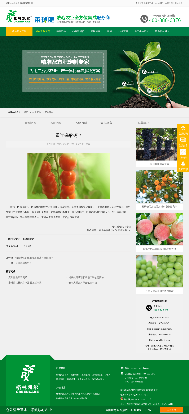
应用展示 (95, 31)
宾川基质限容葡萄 (17, 277)
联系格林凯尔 (162, 31)
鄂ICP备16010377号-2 (138, 395)
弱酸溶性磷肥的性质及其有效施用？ (34, 257)
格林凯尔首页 (43, 31)
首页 (26, 112)
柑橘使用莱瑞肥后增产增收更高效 (86, 277)
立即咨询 (171, 410)
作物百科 (81, 123)
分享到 (26, 246)
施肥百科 (56, 123)
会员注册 (169, 3)
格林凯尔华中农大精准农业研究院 (71, 398)
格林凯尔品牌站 (63, 394)
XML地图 (159, 3)
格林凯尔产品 (19, 31)
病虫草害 (106, 123)
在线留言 (183, 145)
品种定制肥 (78, 31)
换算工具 (149, 3)
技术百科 (123, 31)
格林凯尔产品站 (79, 394)
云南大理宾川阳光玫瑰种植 (83, 282)
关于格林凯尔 (142, 31)
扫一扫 (183, 157)
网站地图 (178, 3)
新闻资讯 (71, 379)
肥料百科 (49, 112)
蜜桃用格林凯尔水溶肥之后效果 (24, 282)
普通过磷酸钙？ (23, 263)
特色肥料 (75, 375)
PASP (109, 31)
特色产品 (61, 31)
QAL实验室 (93, 394)
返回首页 (139, 3)
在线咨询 (183, 133)
